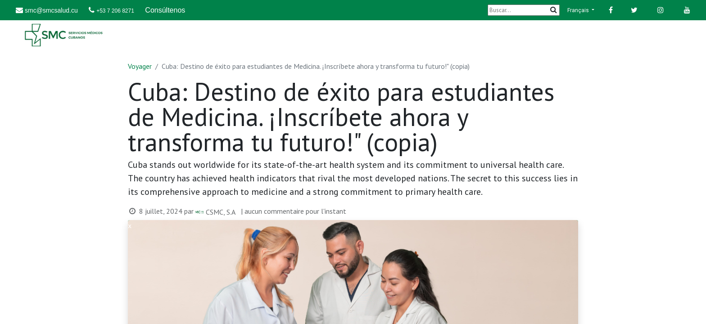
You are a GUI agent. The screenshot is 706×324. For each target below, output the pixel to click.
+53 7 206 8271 (115, 11)
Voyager (140, 66)
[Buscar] (524, 10)
